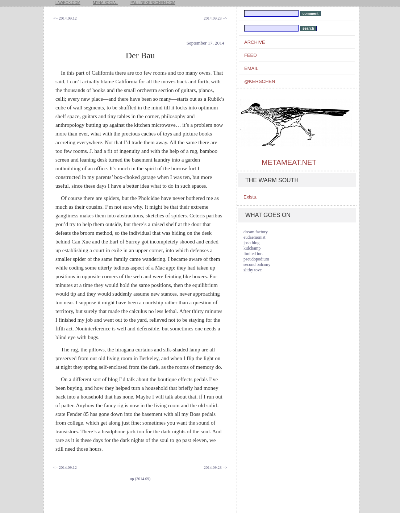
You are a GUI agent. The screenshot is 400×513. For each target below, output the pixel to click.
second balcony (256, 264)
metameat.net (289, 162)
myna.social (105, 3)
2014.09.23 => (215, 18)
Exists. (250, 197)
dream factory (255, 231)
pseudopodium (256, 259)
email (251, 68)
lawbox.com (67, 3)
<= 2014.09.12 (65, 18)
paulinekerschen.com (152, 3)
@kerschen (259, 81)
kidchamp (252, 248)
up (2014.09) (140, 478)
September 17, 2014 (205, 43)
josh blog (251, 242)
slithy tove (252, 269)
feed (250, 55)
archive (254, 42)
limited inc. (253, 253)
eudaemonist (254, 237)
